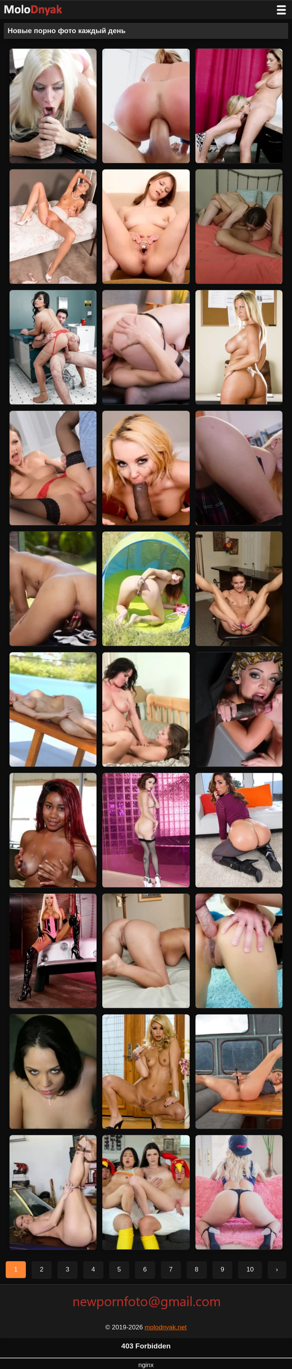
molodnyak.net (165, 1327)
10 (250, 1269)
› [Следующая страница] (277, 1269)
